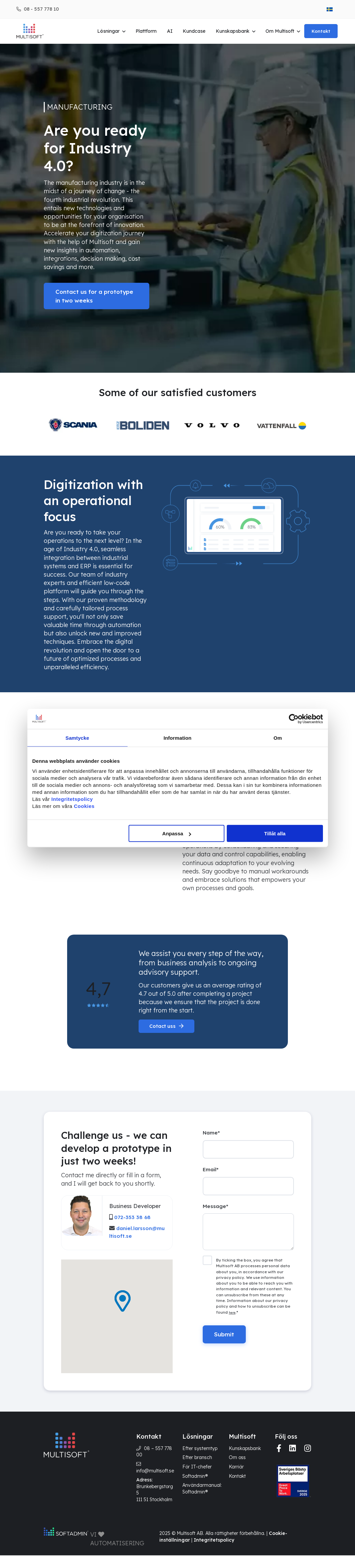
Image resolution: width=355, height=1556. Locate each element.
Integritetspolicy (214, 1541)
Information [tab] (178, 737)
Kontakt (322, 30)
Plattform (147, 31)
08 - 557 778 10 (41, 9)
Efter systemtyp (199, 1449)
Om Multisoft (281, 31)
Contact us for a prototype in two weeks (92, 296)
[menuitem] (329, 9)
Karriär (236, 1467)
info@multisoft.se (155, 1471)
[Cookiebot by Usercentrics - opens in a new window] (293, 719)
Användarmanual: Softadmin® (202, 1489)
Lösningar (109, 31)
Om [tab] (278, 737)
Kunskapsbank (233, 31)
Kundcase (195, 31)
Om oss (237, 1458)
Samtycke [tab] (77, 737)
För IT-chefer (197, 1467)
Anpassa (176, 833)
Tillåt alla (275, 833)
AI (170, 31)
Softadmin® (195, 1476)
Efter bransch (197, 1458)
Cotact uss (163, 1026)
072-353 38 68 (132, 1217)
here (232, 1315)
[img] (279, 1449)
